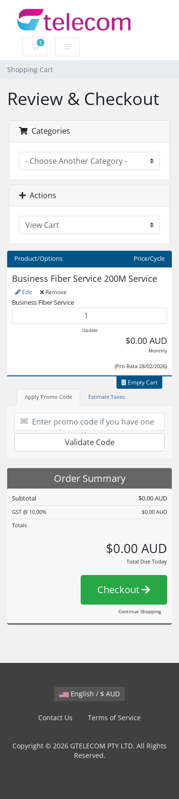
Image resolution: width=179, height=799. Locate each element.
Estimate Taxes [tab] (106, 396)
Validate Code (90, 442)
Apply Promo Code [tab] (48, 396)
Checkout (123, 589)
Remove (53, 292)
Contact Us (55, 717)
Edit (23, 292)
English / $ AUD (89, 693)
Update (89, 330)
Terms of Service (114, 717)
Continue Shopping (139, 611)
